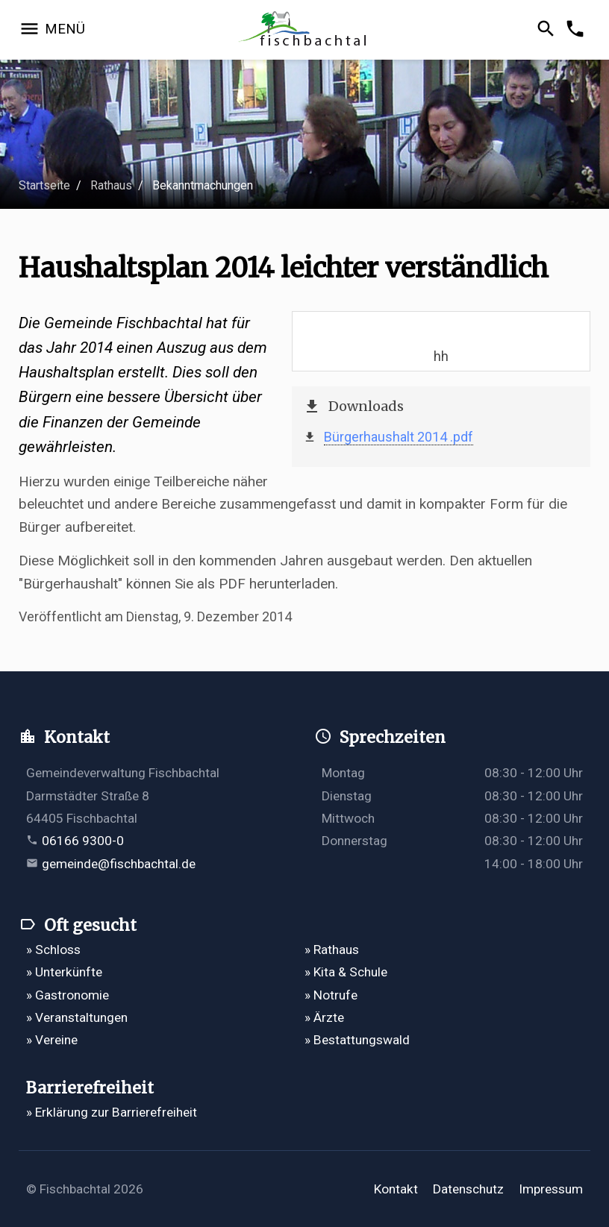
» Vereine (52, 1039)
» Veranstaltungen (77, 1017)
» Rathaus (331, 949)
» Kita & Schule (345, 971)
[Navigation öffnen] (52, 30)
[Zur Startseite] (305, 30)
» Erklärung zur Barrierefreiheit (111, 1112)
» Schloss (53, 949)
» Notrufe (330, 995)
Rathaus (111, 185)
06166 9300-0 (83, 840)
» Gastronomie (67, 995)
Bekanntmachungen (202, 185)
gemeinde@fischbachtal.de (119, 863)
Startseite (44, 185)
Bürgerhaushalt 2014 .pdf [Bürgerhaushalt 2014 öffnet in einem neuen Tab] (398, 437)
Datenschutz (468, 1189)
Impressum (551, 1189)
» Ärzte (324, 1017)
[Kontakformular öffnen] (577, 30)
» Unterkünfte (64, 971)
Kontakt (396, 1189)
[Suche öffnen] (548, 30)
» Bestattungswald (357, 1039)
